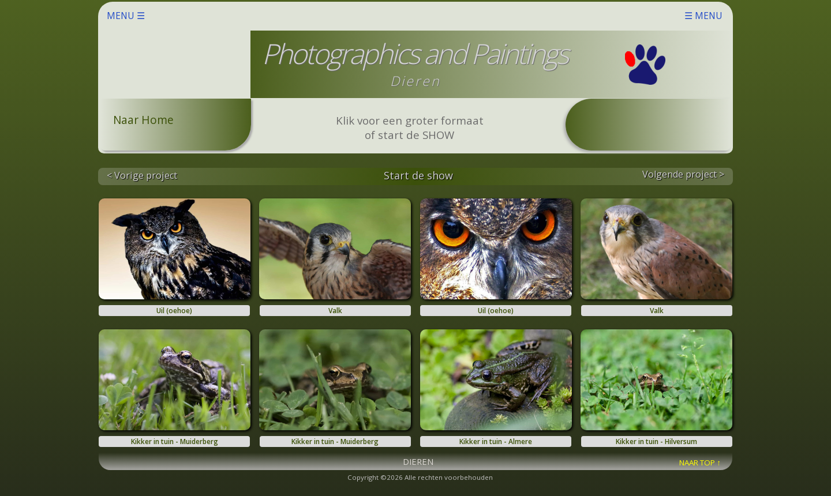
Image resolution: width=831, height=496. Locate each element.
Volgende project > (683, 174)
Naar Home (143, 119)
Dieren (415, 81)
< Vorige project (142, 175)
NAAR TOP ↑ (700, 462)
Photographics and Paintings (414, 53)
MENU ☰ (415, 15)
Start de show (418, 175)
